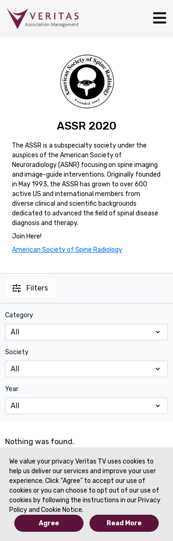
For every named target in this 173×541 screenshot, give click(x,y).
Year (11, 389)
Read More (124, 523)
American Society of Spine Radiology (67, 250)
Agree (49, 523)
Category (19, 315)
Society (17, 352)
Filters (30, 288)
